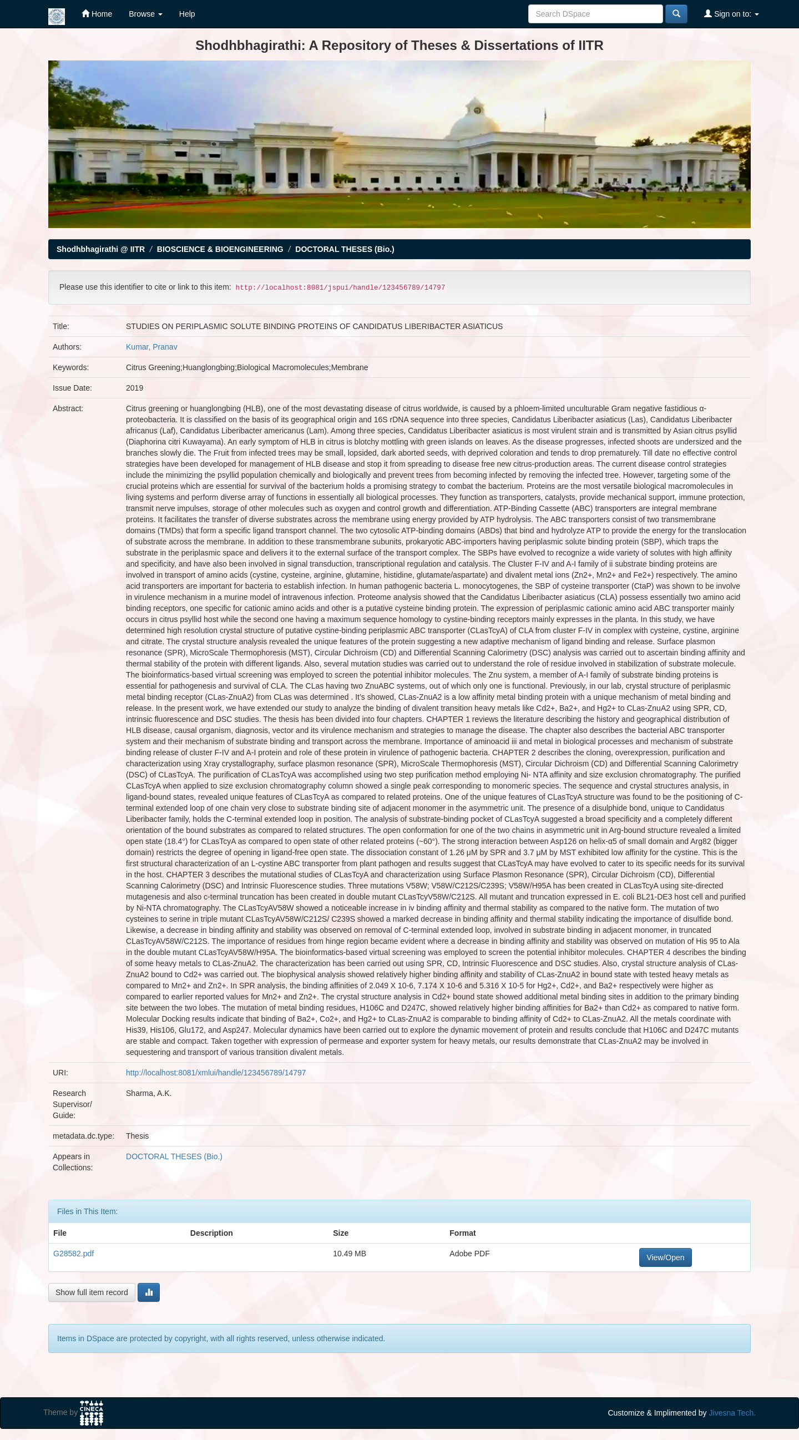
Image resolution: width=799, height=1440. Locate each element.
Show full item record (91, 1292)
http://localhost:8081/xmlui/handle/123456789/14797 (216, 1072)
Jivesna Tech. (732, 1412)
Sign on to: (731, 13)
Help (187, 13)
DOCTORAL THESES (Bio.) (344, 249)
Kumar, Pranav (152, 346)
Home (97, 13)
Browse (146, 13)
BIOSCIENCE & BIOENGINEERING (220, 249)
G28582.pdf (73, 1253)
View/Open (665, 1257)
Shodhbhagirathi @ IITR (101, 249)
